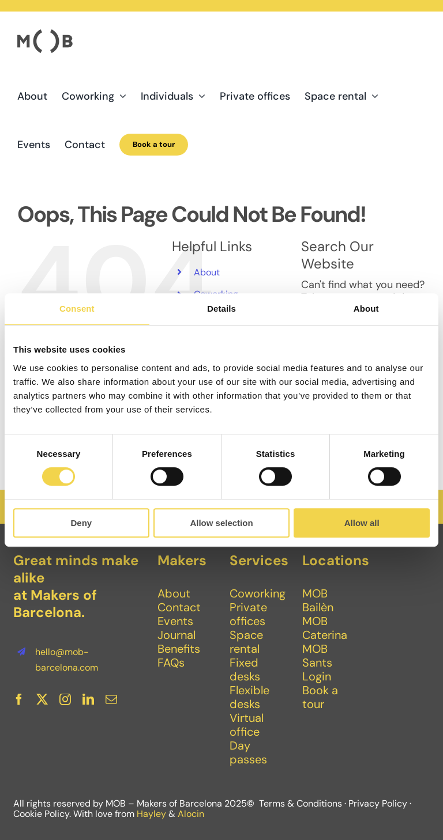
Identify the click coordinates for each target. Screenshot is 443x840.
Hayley (151, 814)
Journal (176, 634)
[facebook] (19, 699)
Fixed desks (245, 669)
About (207, 272)
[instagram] (65, 699)
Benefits (178, 648)
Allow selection (221, 523)
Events (175, 621)
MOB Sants (317, 655)
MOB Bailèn (317, 600)
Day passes (248, 752)
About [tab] (366, 308)
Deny (81, 523)
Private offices (248, 614)
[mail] (111, 699)
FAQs (171, 662)
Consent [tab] (77, 308)
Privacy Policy (377, 803)
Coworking (258, 593)
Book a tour (320, 697)
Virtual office (247, 724)
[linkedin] (88, 699)
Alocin (191, 814)
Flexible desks (249, 697)
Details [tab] (221, 308)
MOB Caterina (324, 628)
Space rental (246, 641)
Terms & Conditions (300, 803)
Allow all (362, 523)
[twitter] (42, 699)
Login (316, 676)
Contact (179, 607)
